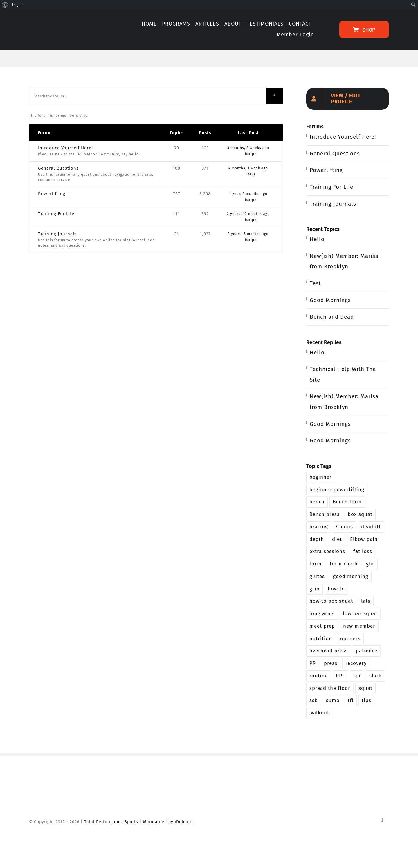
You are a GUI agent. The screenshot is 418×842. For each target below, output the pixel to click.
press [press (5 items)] (330, 663)
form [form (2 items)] (315, 564)
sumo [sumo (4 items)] (333, 700)
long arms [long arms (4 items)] (322, 614)
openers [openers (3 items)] (350, 638)
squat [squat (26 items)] (365, 688)
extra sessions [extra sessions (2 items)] (327, 551)
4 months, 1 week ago (248, 168)
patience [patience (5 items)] (366, 651)
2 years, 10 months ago (248, 214)
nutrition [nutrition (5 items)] (320, 638)
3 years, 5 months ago (248, 234)
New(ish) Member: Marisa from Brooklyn (344, 261)
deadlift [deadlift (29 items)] (371, 527)
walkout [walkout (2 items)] (319, 713)
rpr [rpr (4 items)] (357, 676)
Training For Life (56, 213)
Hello (317, 239)
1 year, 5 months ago (248, 194)
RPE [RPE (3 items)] (340, 676)
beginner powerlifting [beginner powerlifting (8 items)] (336, 489)
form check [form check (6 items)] (344, 564)
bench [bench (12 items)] (317, 502)
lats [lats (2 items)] (365, 601)
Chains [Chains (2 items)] (344, 527)
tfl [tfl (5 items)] (351, 700)
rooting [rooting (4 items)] (318, 676)
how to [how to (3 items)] (336, 589)
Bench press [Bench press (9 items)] (324, 514)
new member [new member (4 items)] (359, 626)
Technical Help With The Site (343, 374)
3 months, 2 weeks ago (248, 148)
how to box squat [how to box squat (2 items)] (331, 601)
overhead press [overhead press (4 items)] (328, 651)
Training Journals (57, 233)
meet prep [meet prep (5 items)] (322, 626)
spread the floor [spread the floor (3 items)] (329, 688)
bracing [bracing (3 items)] (318, 527)
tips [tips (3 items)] (366, 700)
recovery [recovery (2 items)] (356, 663)
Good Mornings (330, 300)
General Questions (58, 168)
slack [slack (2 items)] (375, 676)
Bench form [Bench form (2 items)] (347, 502)
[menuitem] (5, 4)
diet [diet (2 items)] (337, 539)
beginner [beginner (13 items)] (320, 477)
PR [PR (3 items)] (312, 663)
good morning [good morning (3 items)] (350, 576)
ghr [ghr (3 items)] (370, 564)
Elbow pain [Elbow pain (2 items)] (364, 539)
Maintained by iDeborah (168, 821)
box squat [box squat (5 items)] (360, 514)
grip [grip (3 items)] (314, 589)
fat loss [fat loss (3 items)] (362, 551)
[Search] (274, 96)
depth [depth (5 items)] (316, 539)
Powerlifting (51, 193)
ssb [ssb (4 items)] (313, 700)
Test (315, 283)
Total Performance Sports (111, 821)
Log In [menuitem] (17, 4)
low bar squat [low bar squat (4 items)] (360, 614)
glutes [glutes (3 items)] (317, 576)
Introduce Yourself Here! (65, 147)
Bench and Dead (332, 316)
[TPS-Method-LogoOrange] (63, 18)
